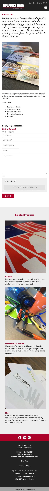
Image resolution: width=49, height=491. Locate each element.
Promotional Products (14, 344)
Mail (7, 413)
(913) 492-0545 (38, 2)
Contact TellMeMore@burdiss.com (24, 457)
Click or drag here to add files (24, 187)
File (3, 176)
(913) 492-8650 (26, 454)
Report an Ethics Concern (24, 474)
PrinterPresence (29, 489)
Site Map (24, 461)
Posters (8, 277)
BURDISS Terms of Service (24, 479)
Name (4, 132)
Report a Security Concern (25, 476)
